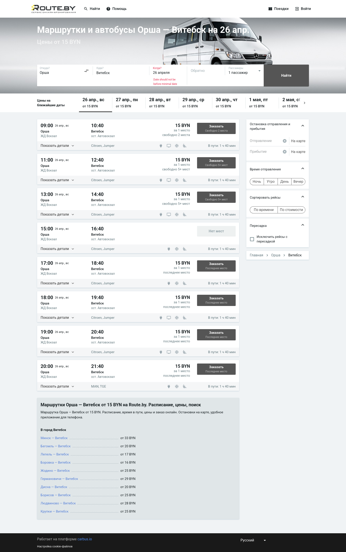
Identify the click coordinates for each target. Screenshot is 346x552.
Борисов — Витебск (56, 495)
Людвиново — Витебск (58, 503)
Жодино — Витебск (55, 471)
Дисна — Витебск (54, 487)
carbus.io (84, 539)
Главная (256, 255)
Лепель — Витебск (55, 454)
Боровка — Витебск (56, 462)
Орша (275, 255)
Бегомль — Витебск (56, 446)
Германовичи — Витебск (59, 479)
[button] (95, 102)
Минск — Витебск (54, 438)
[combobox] (64, 71)
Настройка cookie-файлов (55, 546)
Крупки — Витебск (54, 511)
